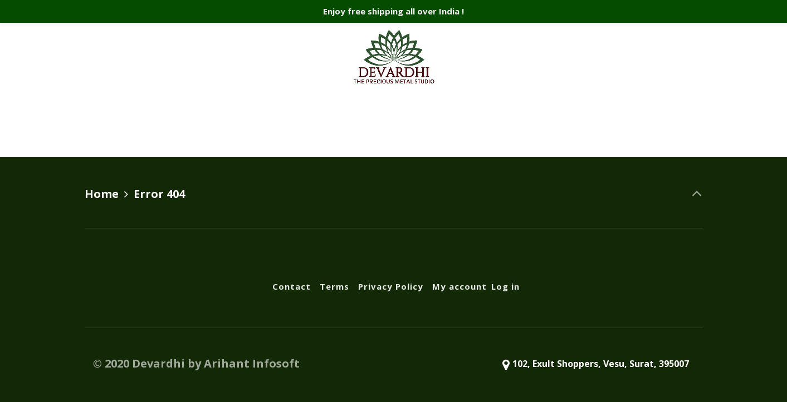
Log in (543, 122)
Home (102, 193)
